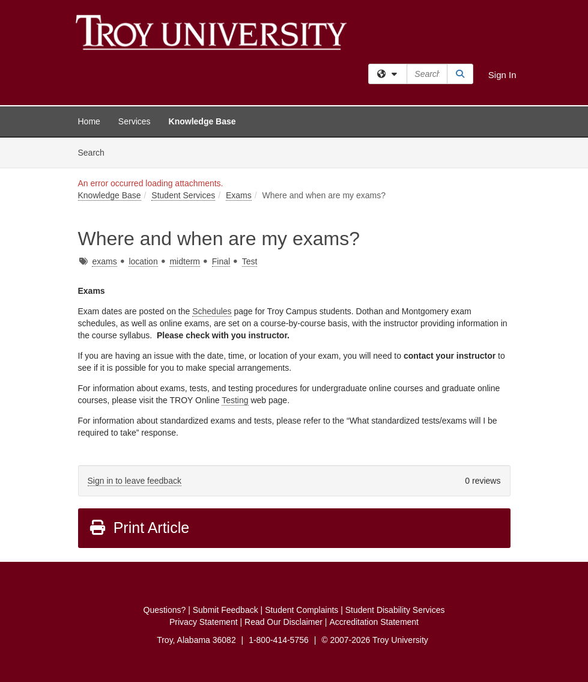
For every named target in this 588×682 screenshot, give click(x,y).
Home (89, 121)
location (143, 261)
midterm (184, 261)
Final (221, 261)
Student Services (183, 195)
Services (134, 121)
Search (96, 151)
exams (104, 261)
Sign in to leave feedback (134, 481)
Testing (235, 400)
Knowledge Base (202, 121)
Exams (239, 195)
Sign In (502, 75)
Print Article (139, 527)
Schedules (211, 311)
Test (250, 261)
